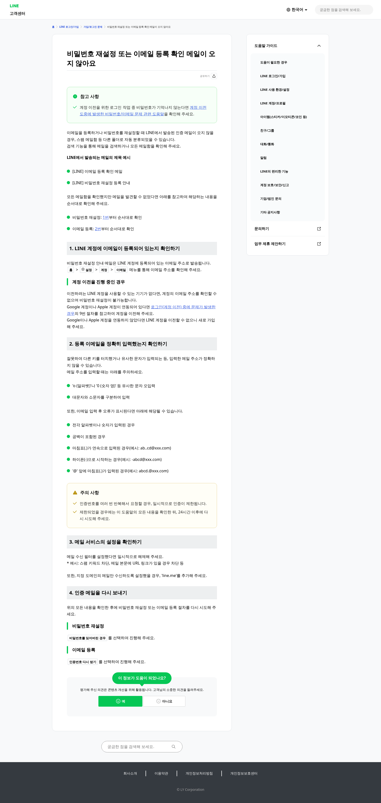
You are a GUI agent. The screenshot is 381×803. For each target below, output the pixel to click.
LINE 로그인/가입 (69, 26)
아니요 (164, 701)
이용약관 (161, 773)
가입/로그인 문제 (93, 26)
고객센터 (17, 13)
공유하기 (208, 76)
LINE (14, 5)
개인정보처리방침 (199, 773)
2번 (98, 228)
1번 (106, 217)
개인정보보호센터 (244, 773)
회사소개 (130, 773)
